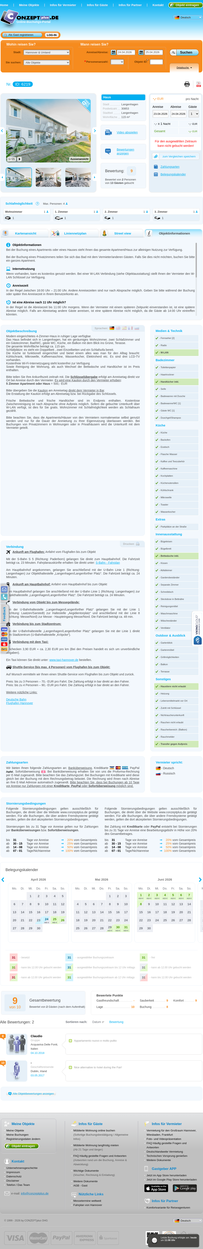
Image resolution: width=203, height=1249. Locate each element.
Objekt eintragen (187, 5)
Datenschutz (14, 1176)
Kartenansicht (18, 233)
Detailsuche (184, 67)
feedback (5, 614)
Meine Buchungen (17, 1134)
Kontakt (157, 5)
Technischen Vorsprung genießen (167, 1155)
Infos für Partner (130, 5)
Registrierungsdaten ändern (23, 1139)
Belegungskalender (170, 174)
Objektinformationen (167, 233)
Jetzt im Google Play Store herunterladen (172, 1179)
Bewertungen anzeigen (119, 151)
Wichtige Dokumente (86, 1170)
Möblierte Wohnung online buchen (94, 1130)
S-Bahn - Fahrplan (108, 562)
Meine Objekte (29, 5)
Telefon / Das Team (18, 1185)
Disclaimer (12, 1180)
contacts (4, 597)
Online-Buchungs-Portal (30, 20)
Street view (116, 233)
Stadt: (17, 52)
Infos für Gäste (97, 5)
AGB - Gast (80, 1185)
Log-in (52, 35)
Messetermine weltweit (87, 1200)
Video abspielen (121, 132)
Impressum (13, 1172)
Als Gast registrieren (18, 34)
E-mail (4, 589)
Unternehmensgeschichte (21, 1168)
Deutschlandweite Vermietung (165, 1151)
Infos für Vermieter (63, 5)
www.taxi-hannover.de (63, 660)
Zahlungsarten (167, 167)
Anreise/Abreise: (97, 52)
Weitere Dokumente (85, 1181)
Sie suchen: (13, 62)
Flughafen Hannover (19, 703)
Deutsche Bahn (16, 699)
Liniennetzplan (68, 233)
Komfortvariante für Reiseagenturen (168, 1207)
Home (4, 5)
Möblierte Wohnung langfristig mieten (96, 1145)
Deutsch (183, 17)
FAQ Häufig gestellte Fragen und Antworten (99, 1155)
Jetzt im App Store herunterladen (167, 1175)
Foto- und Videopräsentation (164, 1139)
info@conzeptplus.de (35, 1193)
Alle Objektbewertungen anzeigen (31, 1093)
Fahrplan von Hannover (87, 1205)
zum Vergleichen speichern (174, 156)
